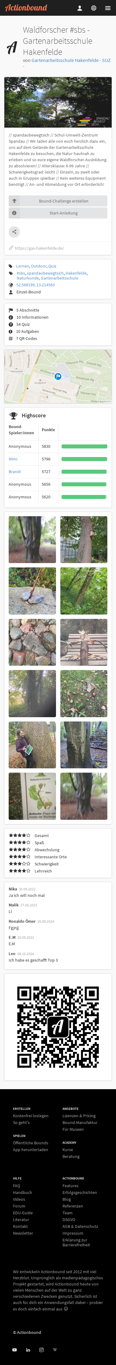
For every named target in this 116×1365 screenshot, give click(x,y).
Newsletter (23, 1233)
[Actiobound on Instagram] (41, 1350)
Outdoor (38, 266)
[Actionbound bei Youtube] (14, 1350)
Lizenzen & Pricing (79, 1115)
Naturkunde (28, 278)
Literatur (21, 1219)
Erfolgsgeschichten (79, 1192)
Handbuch (22, 1192)
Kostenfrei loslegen (31, 1115)
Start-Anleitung (43, 213)
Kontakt (20, 1226)
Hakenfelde (76, 273)
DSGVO (68, 1219)
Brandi (15, 471)
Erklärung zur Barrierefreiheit (76, 1242)
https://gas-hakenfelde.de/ (36, 248)
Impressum (73, 1233)
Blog (66, 1199)
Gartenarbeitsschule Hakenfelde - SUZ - (67, 63)
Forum (19, 1206)
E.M (12, 937)
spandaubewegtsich (45, 273)
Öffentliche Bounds (30, 1143)
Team (67, 1213)
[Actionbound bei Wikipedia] (55, 1350)
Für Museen (73, 1129)
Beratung (70, 1156)
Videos (19, 1199)
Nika (13, 889)
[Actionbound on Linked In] (28, 1350)
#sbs (21, 273)
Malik (14, 905)
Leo (12, 953)
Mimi (13, 459)
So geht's (21, 1122)
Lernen (22, 266)
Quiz (52, 266)
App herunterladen (30, 1149)
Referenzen (72, 1206)
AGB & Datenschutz (80, 1226)
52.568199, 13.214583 (35, 285)
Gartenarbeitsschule (59, 278)
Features (70, 1185)
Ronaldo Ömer (22, 921)
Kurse (67, 1149)
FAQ (16, 1185)
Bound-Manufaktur (79, 1122)
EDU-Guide (23, 1213)
